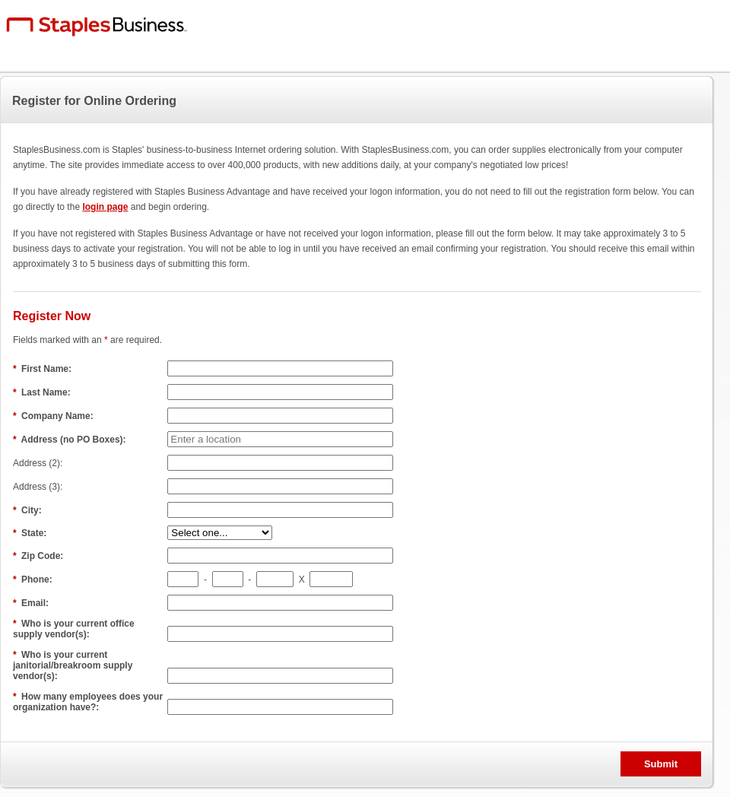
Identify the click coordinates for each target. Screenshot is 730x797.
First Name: (43, 369)
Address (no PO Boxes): (71, 439)
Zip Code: (39, 556)
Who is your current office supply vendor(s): (74, 629)
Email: (32, 603)
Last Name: (43, 392)
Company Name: (54, 416)
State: (31, 533)
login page (105, 207)
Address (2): (39, 463)
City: (28, 510)
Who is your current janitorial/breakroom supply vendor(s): (72, 665)
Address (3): (39, 486)
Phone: (34, 579)
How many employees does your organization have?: (88, 702)
